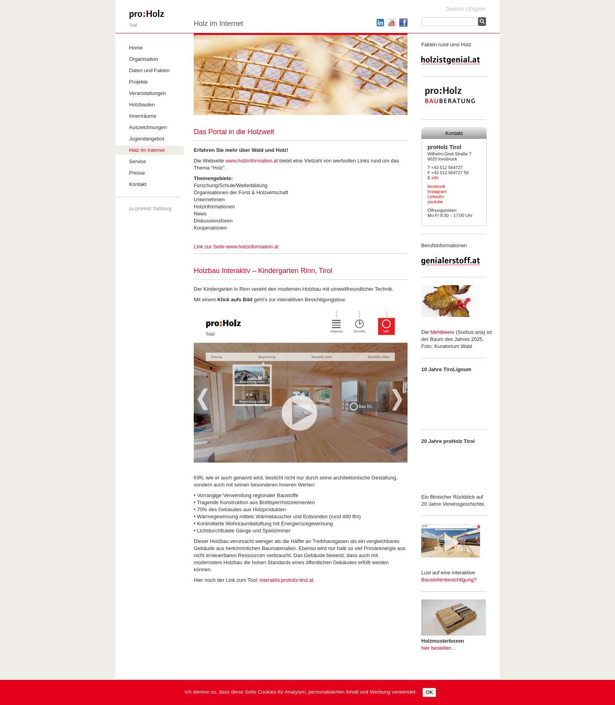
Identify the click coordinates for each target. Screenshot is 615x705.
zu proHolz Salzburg (150, 208)
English (476, 9)
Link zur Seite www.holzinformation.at (236, 247)
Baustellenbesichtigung (447, 580)
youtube (435, 201)
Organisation (143, 59)
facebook (436, 186)
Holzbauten (142, 104)
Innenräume (142, 116)
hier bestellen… (439, 648)
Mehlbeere (442, 332)
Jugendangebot (146, 139)
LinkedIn (436, 196)
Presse (137, 173)
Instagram (437, 191)
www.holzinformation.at (252, 161)
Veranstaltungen (147, 93)
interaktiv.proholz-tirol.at (286, 580)
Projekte (138, 82)
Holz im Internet (147, 150)
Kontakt (137, 184)
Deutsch (455, 9)
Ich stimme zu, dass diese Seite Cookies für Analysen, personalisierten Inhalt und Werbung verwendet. (301, 692)
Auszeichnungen (148, 127)
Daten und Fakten (149, 70)
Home (136, 48)
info (435, 177)
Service (137, 161)
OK (429, 692)
